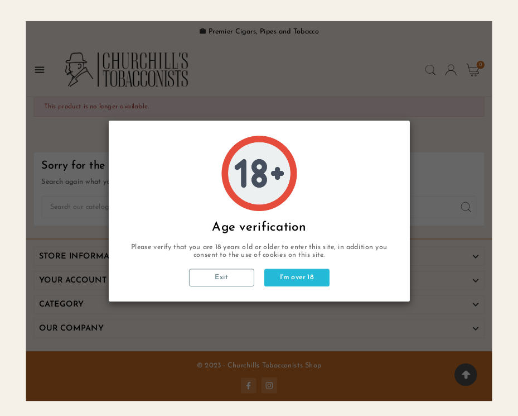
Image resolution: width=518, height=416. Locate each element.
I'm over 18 (296, 277)
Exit (221, 277)
